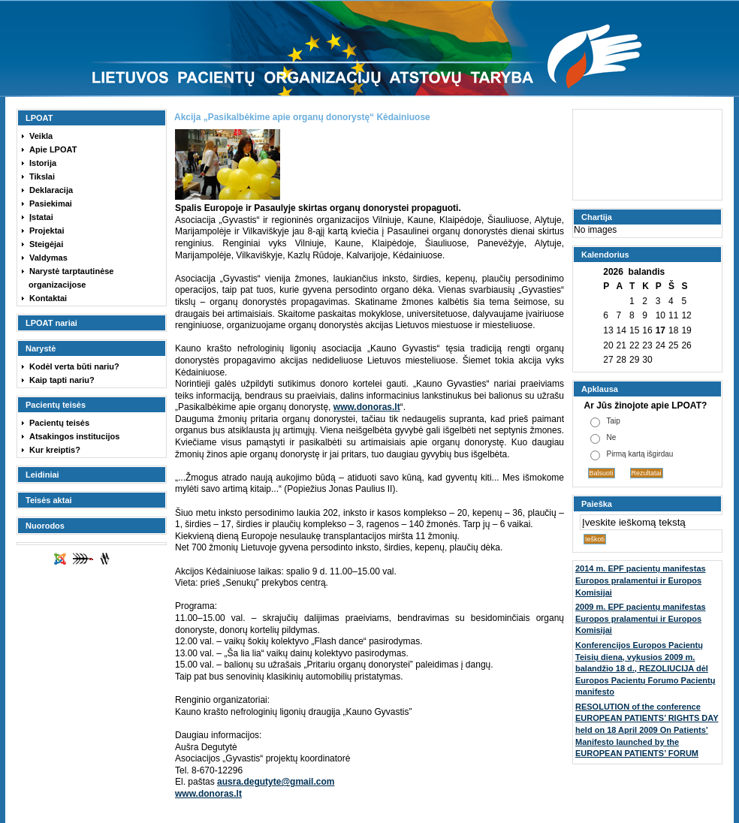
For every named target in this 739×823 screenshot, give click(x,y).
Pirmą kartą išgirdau (640, 454)
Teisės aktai (49, 500)
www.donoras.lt (366, 407)
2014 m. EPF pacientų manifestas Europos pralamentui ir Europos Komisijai (640, 580)
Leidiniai (42, 474)
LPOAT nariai (51, 322)
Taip (613, 421)
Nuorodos (45, 525)
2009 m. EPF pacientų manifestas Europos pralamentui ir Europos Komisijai (640, 618)
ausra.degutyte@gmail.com (275, 781)
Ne (612, 437)
